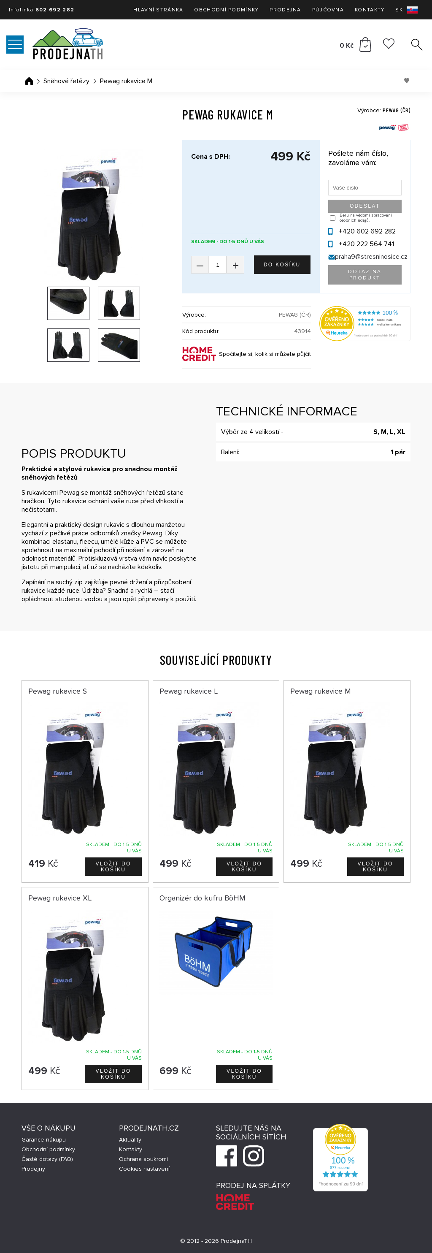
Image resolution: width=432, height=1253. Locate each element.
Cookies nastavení (144, 1168)
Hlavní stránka (158, 10)
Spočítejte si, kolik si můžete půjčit (265, 354)
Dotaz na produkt (365, 274)
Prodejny (33, 1168)
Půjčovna (328, 10)
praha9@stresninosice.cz (371, 256)
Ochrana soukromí (143, 1159)
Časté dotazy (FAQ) (47, 1159)
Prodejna (285, 10)
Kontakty (369, 10)
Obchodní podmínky (226, 10)
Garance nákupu (44, 1139)
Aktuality (130, 1139)
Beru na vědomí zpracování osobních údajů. (366, 218)
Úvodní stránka (29, 81)
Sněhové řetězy (66, 81)
